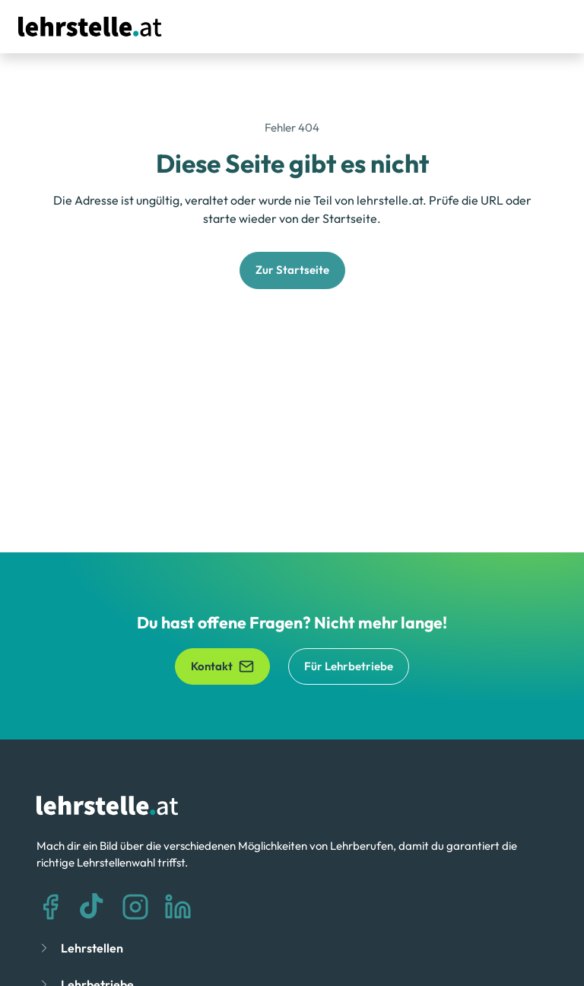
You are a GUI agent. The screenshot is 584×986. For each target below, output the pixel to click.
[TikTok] (92, 907)
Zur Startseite (292, 269)
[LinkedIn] (178, 907)
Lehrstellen (92, 948)
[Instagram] (135, 907)
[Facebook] (50, 907)
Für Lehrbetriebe (348, 666)
